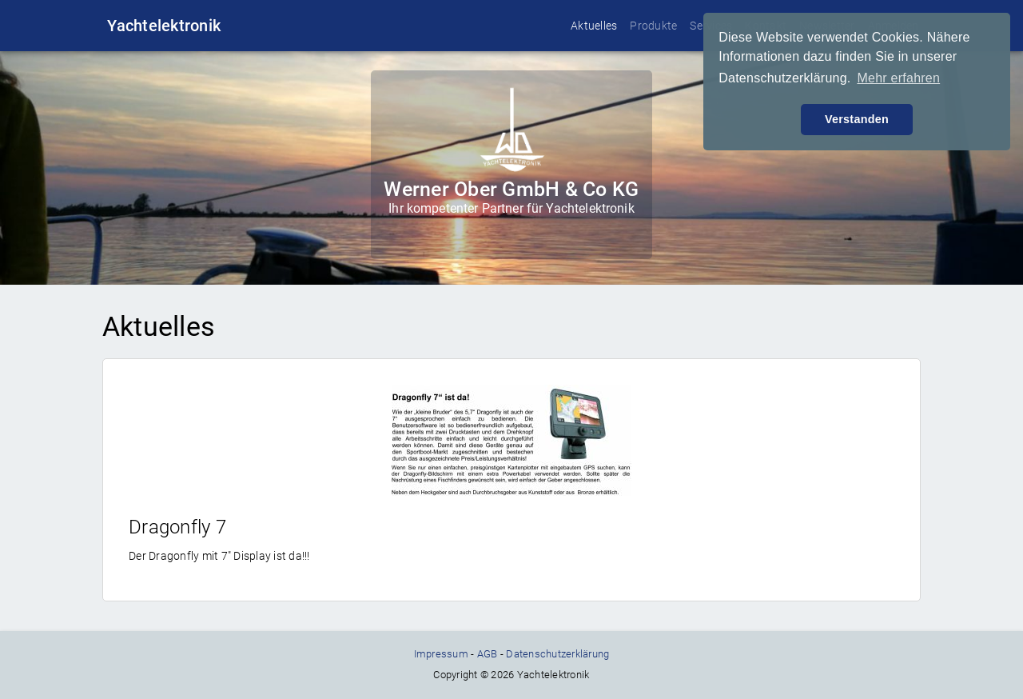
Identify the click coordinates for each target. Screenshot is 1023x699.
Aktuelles (594, 25)
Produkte (653, 25)
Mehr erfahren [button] (898, 78)
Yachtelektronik (164, 25)
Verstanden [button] (857, 119)
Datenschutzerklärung (557, 654)
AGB (487, 654)
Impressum (441, 654)
